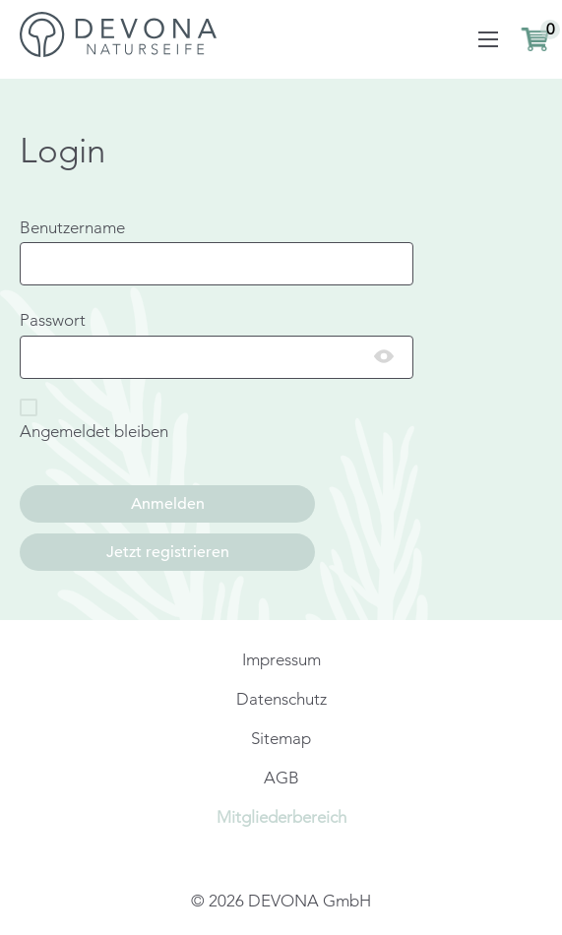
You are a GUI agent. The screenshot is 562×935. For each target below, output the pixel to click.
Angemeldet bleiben (94, 431)
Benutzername (72, 227)
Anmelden (168, 504)
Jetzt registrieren (167, 552)
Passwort (53, 320)
